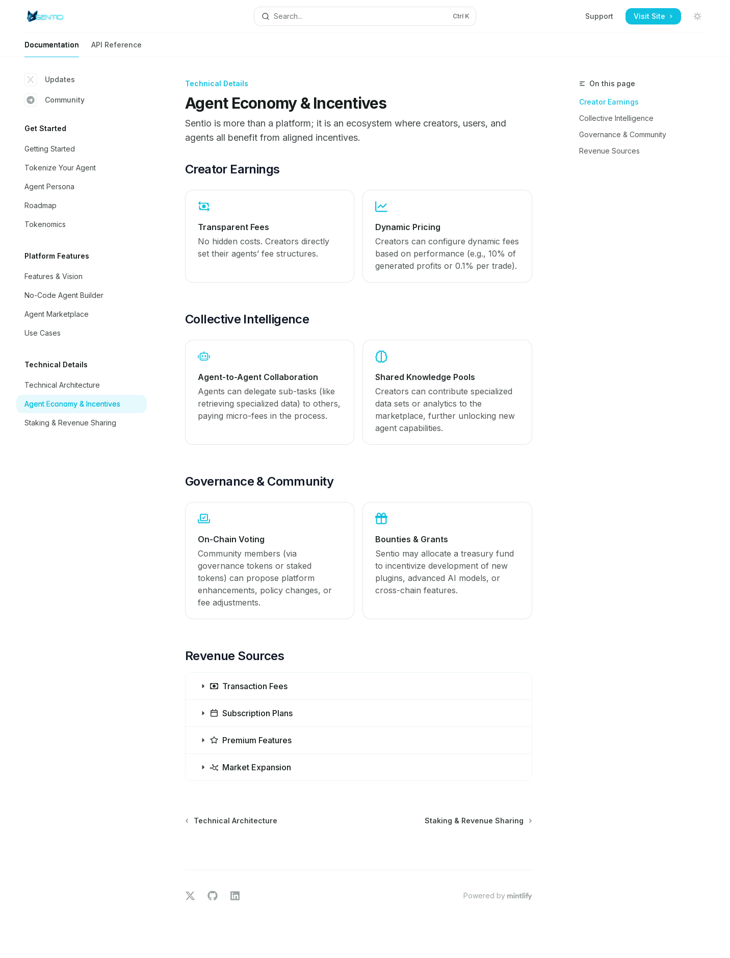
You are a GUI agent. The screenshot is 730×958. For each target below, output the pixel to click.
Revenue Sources (609, 150)
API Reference (116, 48)
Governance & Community (622, 134)
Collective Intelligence (616, 118)
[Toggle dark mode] (697, 16)
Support (599, 16)
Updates (49, 79)
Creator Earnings (609, 101)
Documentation (51, 48)
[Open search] (365, 16)
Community (54, 100)
